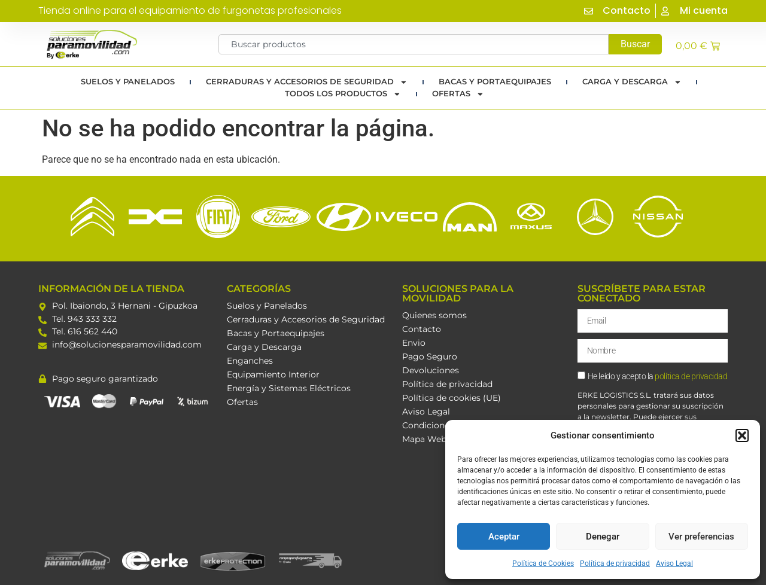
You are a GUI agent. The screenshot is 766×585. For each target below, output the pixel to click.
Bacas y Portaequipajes (275, 333)
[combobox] (413, 44)
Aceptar (503, 536)
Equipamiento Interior (273, 374)
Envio (413, 342)
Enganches (250, 360)
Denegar (602, 536)
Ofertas (458, 94)
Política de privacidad (615, 563)
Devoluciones (430, 370)
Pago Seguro (429, 356)
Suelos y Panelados (128, 81)
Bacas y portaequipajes (495, 81)
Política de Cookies (543, 563)
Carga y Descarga (632, 82)
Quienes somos (434, 315)
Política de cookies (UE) (451, 397)
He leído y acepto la (658, 376)
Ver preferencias (701, 536)
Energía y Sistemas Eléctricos (289, 388)
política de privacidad (691, 376)
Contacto (421, 329)
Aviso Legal (674, 563)
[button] (742, 435)
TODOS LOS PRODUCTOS (343, 94)
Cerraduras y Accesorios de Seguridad (307, 82)
